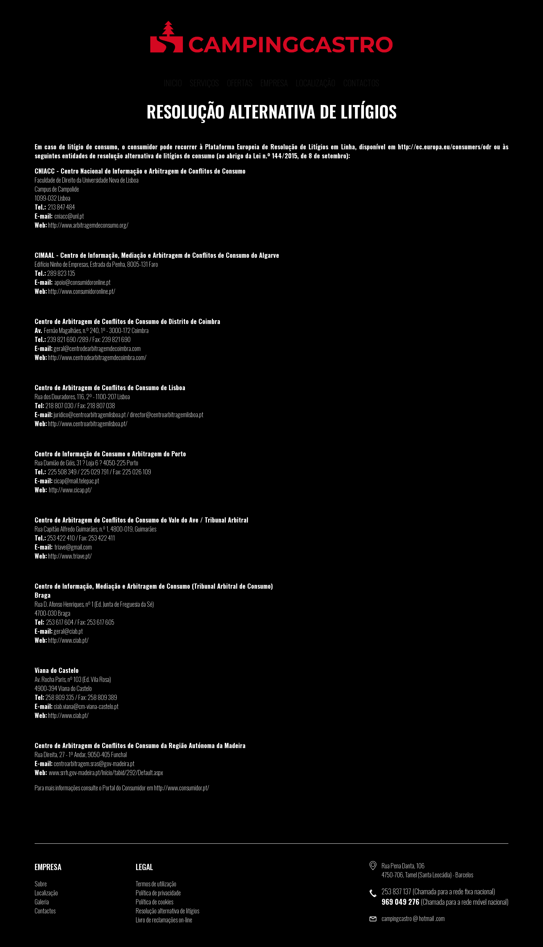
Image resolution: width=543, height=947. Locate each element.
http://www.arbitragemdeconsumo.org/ (88, 224)
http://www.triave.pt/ (70, 555)
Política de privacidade (158, 892)
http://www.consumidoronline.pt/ (81, 291)
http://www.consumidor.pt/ (181, 787)
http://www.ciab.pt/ (68, 640)
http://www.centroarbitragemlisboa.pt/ (87, 423)
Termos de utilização (156, 883)
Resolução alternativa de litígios (167, 910)
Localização (315, 71)
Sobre (41, 883)
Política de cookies (154, 901)
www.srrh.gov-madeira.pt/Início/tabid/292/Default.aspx (106, 772)
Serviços (204, 71)
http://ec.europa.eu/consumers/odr (444, 146)
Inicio (173, 71)
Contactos (361, 71)
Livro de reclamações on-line (164, 919)
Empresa (274, 71)
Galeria (42, 901)
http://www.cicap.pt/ (70, 489)
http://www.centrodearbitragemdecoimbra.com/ (97, 357)
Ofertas (239, 71)
